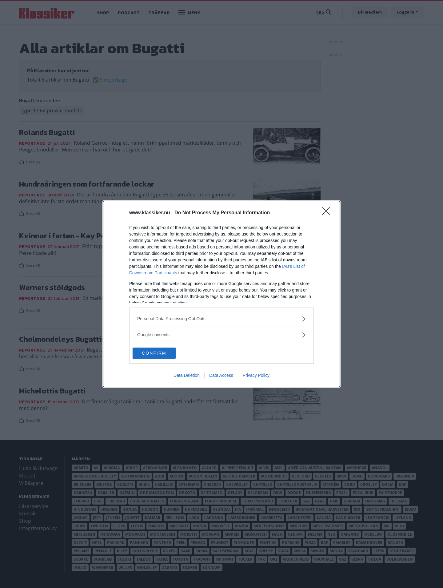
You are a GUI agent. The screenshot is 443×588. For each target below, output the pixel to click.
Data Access (221, 375)
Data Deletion (187, 375)
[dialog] (221, 294)
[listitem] (221, 318)
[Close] (328, 212)
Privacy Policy (256, 375)
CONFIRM (162, 353)
